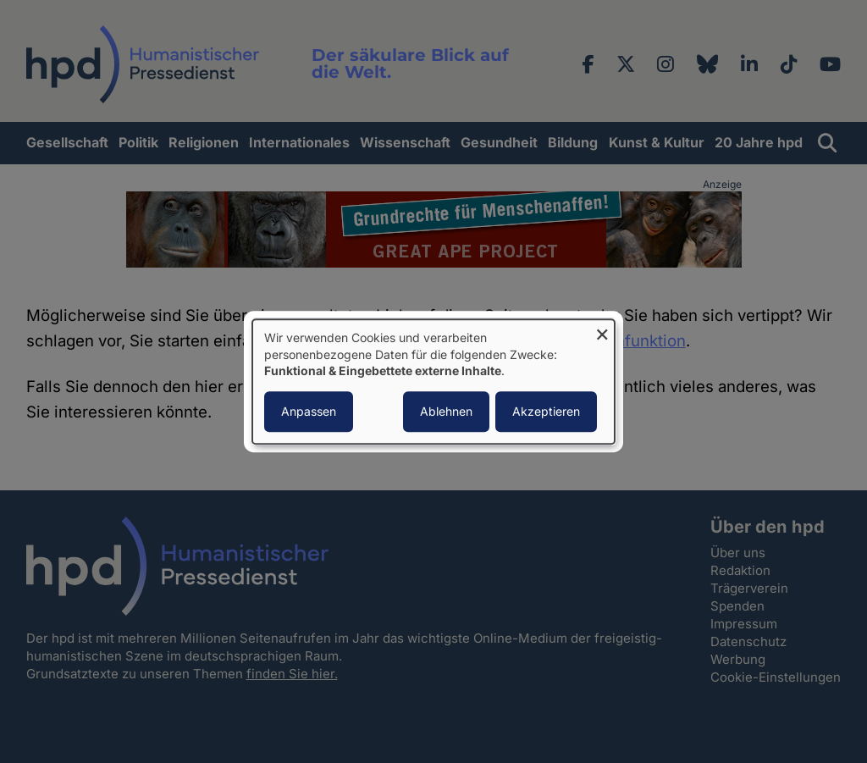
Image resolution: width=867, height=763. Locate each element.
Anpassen (308, 411)
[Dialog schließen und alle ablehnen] (602, 329)
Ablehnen (446, 411)
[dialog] (433, 381)
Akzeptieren (546, 411)
